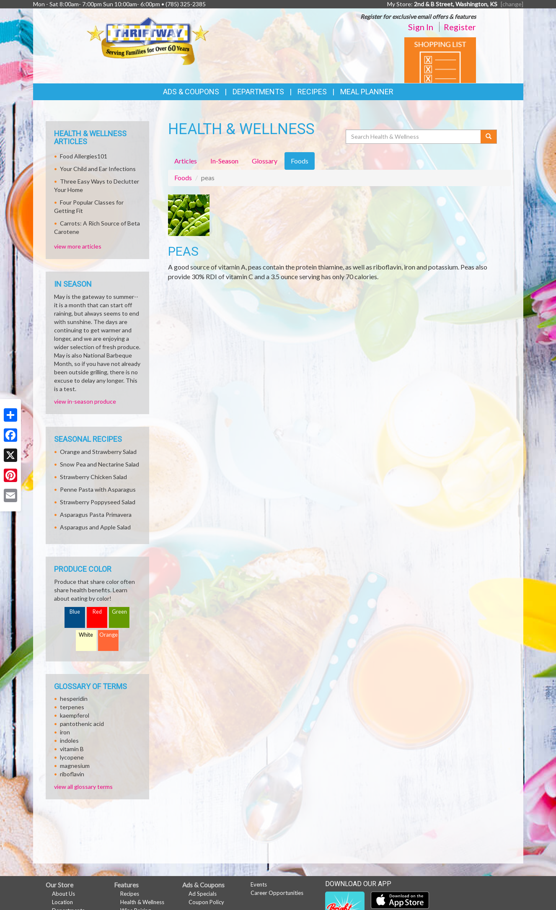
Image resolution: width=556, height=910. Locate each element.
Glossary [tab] (264, 161)
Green (119, 612)
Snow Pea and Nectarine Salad (99, 464)
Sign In (420, 27)
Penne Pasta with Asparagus (98, 489)
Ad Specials (203, 893)
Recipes (312, 91)
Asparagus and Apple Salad (95, 527)
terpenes (72, 706)
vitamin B (72, 748)
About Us (63, 893)
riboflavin (72, 774)
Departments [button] (258, 91)
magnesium (75, 765)
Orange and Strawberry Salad (98, 451)
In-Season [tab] (224, 161)
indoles (69, 740)
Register (460, 27)
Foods (183, 177)
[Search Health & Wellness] (414, 137)
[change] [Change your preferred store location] (512, 4)
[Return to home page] (147, 40)
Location (62, 902)
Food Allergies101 (83, 156)
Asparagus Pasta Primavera (96, 514)
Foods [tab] (299, 161)
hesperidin (74, 698)
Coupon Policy (206, 902)
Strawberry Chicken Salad (93, 476)
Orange (108, 635)
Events (259, 884)
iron (65, 732)
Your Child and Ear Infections (98, 168)
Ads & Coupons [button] (191, 91)
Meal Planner (366, 91)
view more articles (77, 246)
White (86, 635)
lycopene (72, 757)
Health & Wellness (142, 902)
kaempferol (74, 715)
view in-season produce (85, 401)
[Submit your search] (489, 137)
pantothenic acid (82, 723)
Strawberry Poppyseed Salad (97, 502)
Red (97, 612)
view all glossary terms (83, 786)
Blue (75, 612)
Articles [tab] (185, 161)
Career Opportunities (277, 892)
